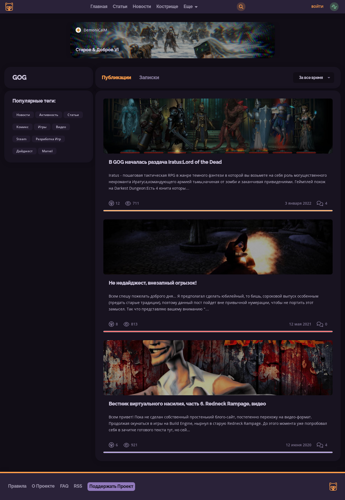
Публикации (116, 77)
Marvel (47, 151)
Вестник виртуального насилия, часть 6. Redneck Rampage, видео (187, 404)
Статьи (120, 6)
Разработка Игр (48, 139)
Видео (61, 127)
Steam (21, 139)
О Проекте (43, 486)
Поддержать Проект (111, 486)
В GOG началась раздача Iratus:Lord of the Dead (165, 162)
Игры (42, 127)
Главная (98, 6)
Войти (317, 6)
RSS (78, 486)
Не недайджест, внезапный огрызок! (153, 283)
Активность (48, 115)
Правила (17, 486)
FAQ (64, 486)
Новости (142, 6)
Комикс (22, 127)
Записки (149, 77)
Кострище (167, 6)
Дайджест (24, 151)
